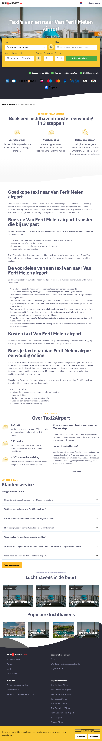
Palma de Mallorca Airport (62, 719)
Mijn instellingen (87, 731)
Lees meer (76, 478)
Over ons (11, 671)
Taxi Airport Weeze (59, 710)
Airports (12, 111)
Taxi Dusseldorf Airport (61, 715)
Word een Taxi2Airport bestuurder (66, 670)
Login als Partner (58, 675)
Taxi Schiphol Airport (60, 692)
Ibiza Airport (56, 724)
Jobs (53, 666)
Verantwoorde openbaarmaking (20, 701)
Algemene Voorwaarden (17, 692)
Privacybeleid (13, 696)
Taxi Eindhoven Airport (61, 696)
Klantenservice (94, 3)
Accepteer (94, 736)
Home (4, 111)
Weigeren (81, 736)
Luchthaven (12, 680)
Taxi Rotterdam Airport (61, 701)
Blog (9, 675)
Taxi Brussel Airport (59, 706)
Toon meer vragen (11, 572)
